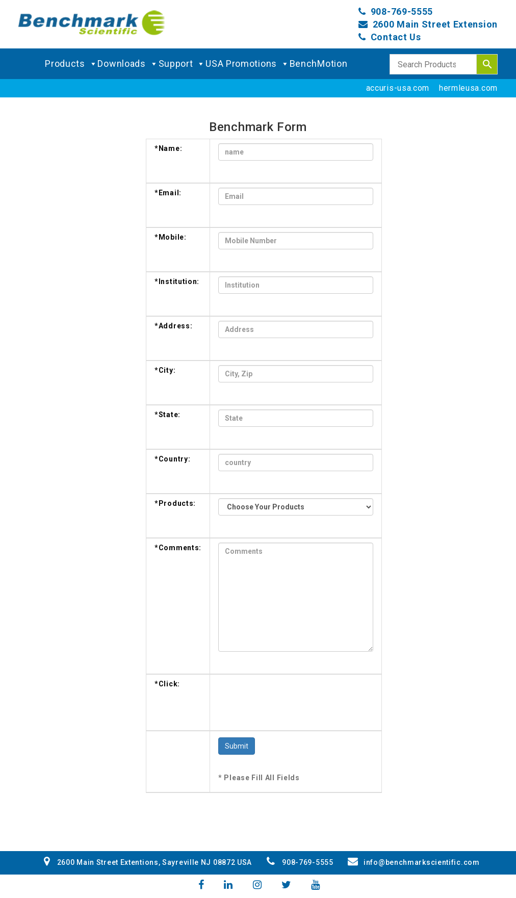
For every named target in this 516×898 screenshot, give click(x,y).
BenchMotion (319, 63)
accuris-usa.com (398, 88)
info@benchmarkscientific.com (413, 862)
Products (71, 63)
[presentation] (295, 699)
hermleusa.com (468, 88)
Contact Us (396, 37)
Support (182, 63)
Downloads (127, 63)
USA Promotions (247, 63)
